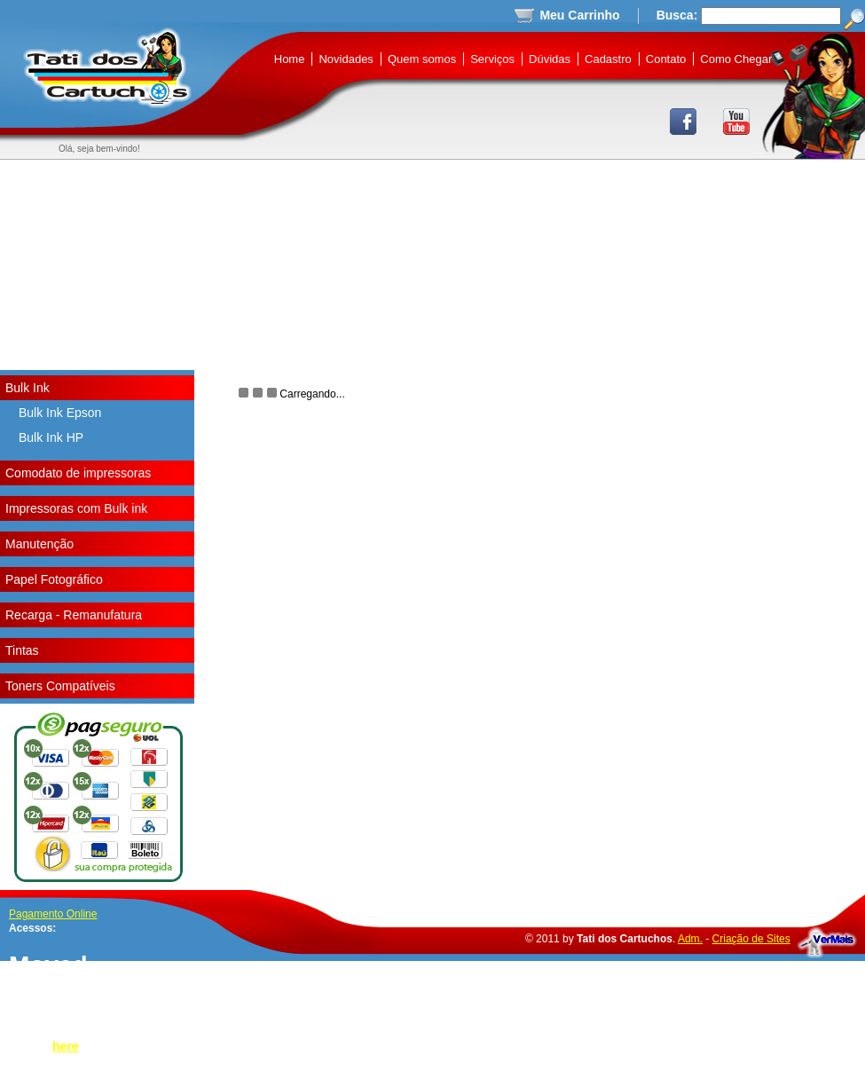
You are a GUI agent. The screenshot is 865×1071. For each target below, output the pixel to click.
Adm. (690, 939)
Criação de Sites (751, 939)
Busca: (677, 15)
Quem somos (422, 59)
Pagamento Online (53, 914)
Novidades (345, 59)
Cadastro (608, 59)
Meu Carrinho (579, 15)
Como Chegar (736, 59)
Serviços (492, 59)
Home (289, 59)
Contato (666, 59)
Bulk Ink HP (51, 437)
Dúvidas (549, 59)
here (65, 1046)
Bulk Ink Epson (60, 413)
